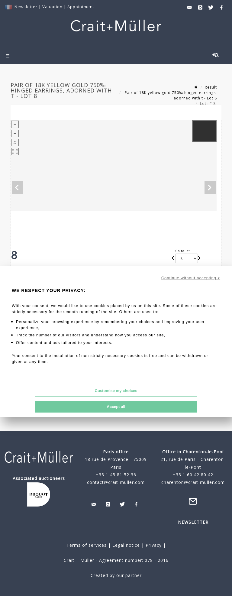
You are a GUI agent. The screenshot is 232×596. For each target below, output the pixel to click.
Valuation (52, 6)
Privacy (153, 545)
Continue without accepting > (190, 278)
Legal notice (126, 545)
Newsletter (25, 6)
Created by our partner (116, 575)
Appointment (80, 6)
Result (211, 87)
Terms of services (86, 545)
